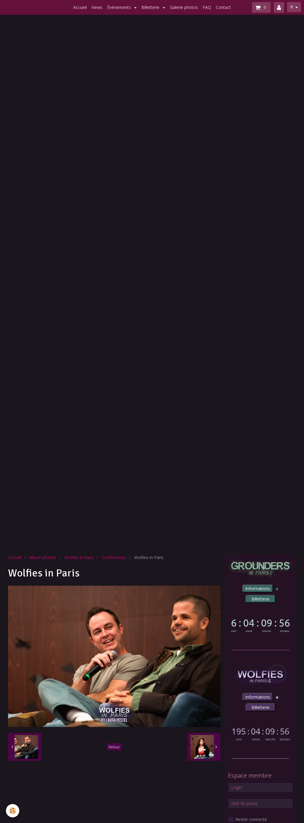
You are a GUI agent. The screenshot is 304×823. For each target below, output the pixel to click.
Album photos (42, 557)
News (96, 7)
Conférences (114, 557)
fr (291, 7)
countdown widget (260, 625)
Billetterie (151, 7)
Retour (114, 746)
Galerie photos (184, 7)
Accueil (80, 7)
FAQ (207, 7)
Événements (119, 7)
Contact (223, 7)
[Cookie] (12, 810)
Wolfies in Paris (79, 557)
